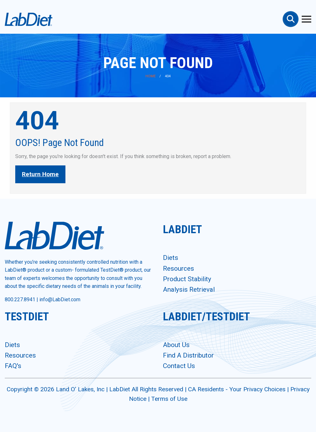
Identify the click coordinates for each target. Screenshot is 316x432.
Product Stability (187, 279)
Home (150, 76)
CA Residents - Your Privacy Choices (237, 389)
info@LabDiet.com (59, 299)
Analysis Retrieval (189, 289)
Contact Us (179, 366)
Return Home (40, 174)
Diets (170, 257)
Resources (178, 268)
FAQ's (13, 366)
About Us (176, 345)
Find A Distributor (188, 355)
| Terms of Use (167, 398)
